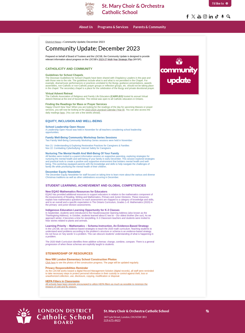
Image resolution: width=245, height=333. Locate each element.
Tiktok (217, 16)
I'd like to (220, 3)
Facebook (187, 16)
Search (228, 16)
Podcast (223, 16)
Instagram (205, 16)
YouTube (199, 16)
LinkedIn (211, 16)
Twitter (193, 16)
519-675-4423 (112, 320)
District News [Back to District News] (53, 41)
